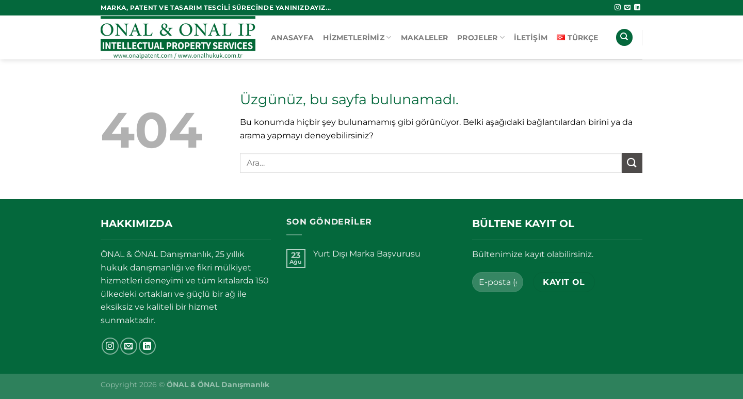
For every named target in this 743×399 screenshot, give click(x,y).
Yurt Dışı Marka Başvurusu (367, 254)
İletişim (530, 37)
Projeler (481, 37)
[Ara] (624, 37)
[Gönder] (632, 163)
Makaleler (424, 37)
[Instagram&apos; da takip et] (618, 7)
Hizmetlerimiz (357, 37)
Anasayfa (292, 37)
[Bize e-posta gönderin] (627, 7)
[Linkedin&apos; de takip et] (637, 7)
